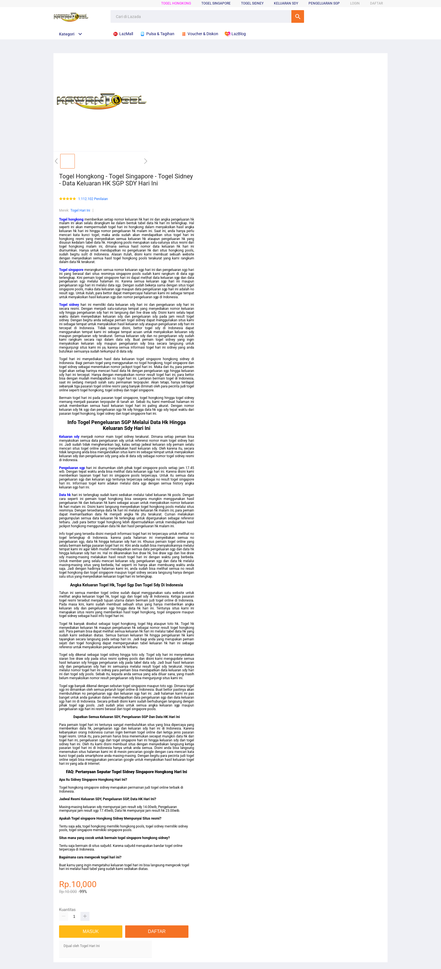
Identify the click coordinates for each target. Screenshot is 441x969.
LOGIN (355, 3)
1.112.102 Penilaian (93, 199)
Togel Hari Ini (80, 210)
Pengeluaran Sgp (324, 3)
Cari (297, 16)
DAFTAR (376, 3)
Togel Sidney (252, 3)
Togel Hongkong (176, 3)
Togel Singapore (216, 3)
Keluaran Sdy (286, 3)
